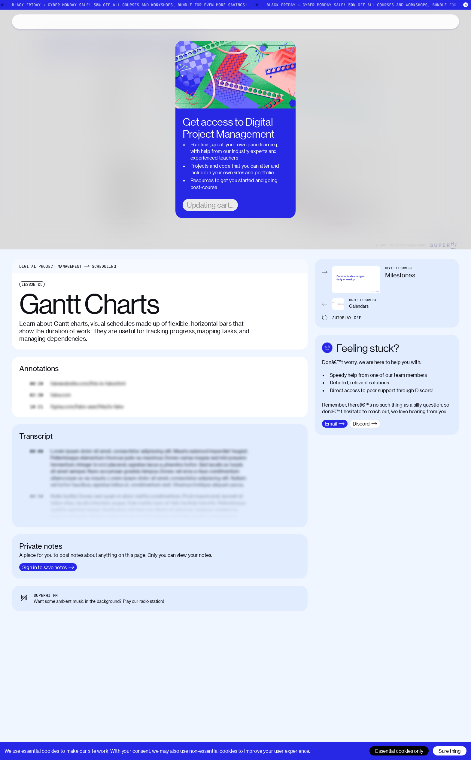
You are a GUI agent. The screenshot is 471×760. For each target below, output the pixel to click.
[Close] (465, 5)
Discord (424, 390)
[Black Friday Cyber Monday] (235, 5)
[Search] (396, 22)
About (68, 21)
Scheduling (104, 266)
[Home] (19, 21)
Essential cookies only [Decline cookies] (399, 751)
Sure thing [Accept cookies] (450, 751)
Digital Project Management (50, 266)
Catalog (41, 21)
